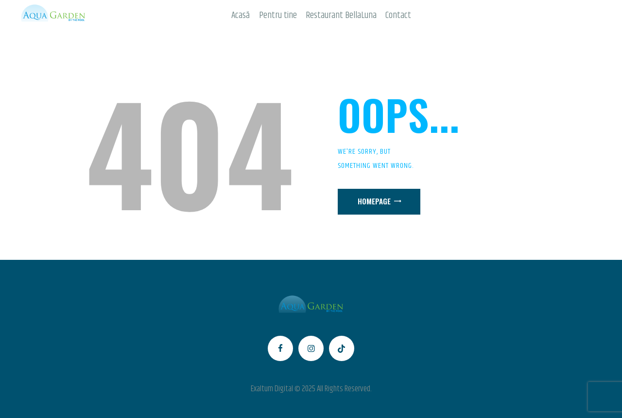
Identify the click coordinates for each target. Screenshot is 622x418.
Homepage (374, 201)
